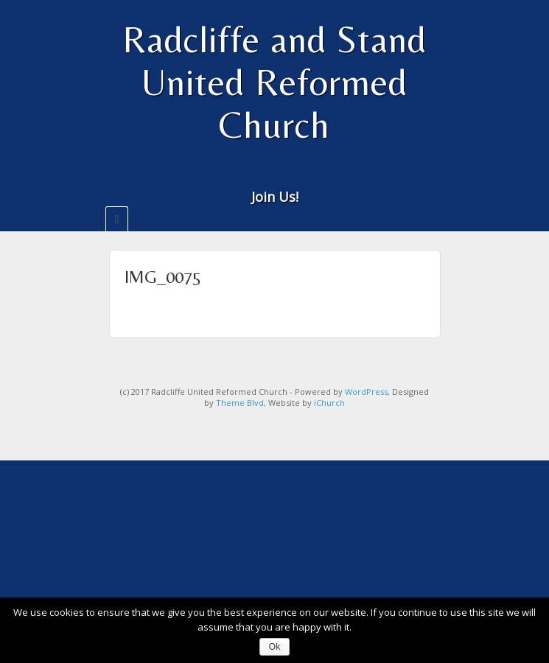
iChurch (329, 402)
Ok (274, 647)
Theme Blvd (240, 402)
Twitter (294, 174)
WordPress (366, 391)
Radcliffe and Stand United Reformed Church (274, 82)
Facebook (274, 174)
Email (254, 174)
